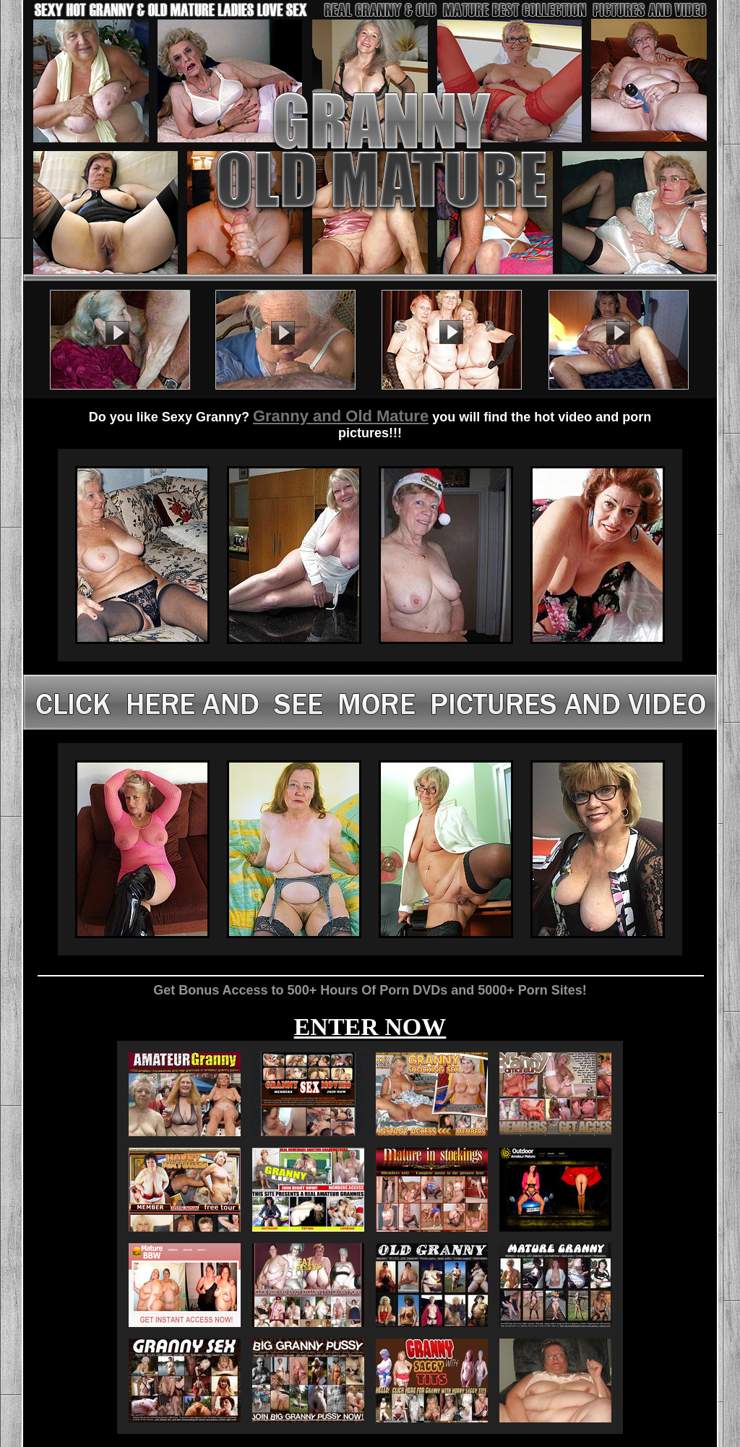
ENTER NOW (370, 1026)
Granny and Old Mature (341, 416)
